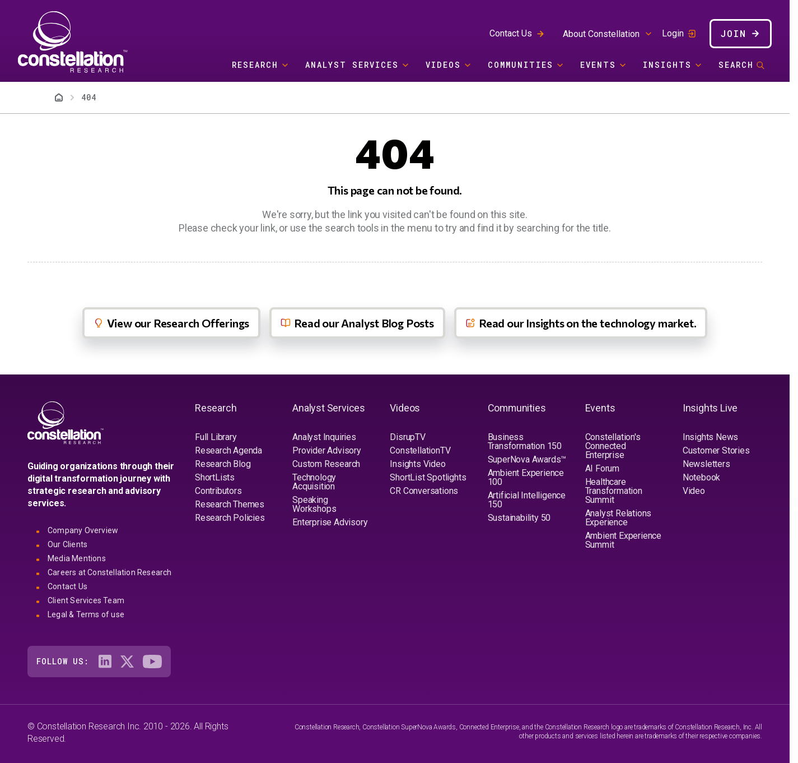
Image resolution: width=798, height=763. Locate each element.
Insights (667, 64)
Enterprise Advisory (329, 522)
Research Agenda (228, 450)
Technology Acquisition (314, 482)
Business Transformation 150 (525, 441)
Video (694, 490)
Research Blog (222, 464)
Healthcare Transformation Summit (613, 491)
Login (673, 33)
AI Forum (602, 468)
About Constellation (601, 34)
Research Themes (229, 504)
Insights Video (417, 464)
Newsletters (706, 464)
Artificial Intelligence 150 (527, 500)
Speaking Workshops (314, 504)
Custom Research (326, 464)
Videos (443, 64)
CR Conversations (424, 490)
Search (736, 64)
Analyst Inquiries (324, 437)
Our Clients (67, 544)
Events (598, 64)
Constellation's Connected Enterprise (613, 446)
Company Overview (83, 530)
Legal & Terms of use (86, 614)
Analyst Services (352, 64)
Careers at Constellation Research (110, 572)
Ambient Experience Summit (623, 540)
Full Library (216, 437)
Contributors (218, 490)
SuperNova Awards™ (527, 459)
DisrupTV (407, 437)
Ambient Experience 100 (526, 477)
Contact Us (510, 33)
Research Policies (230, 517)
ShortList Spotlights (428, 477)
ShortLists (215, 477)
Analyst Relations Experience (618, 518)
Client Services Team (86, 600)
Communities (520, 64)
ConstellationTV (420, 450)
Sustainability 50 (519, 517)
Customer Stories (716, 450)
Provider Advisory (326, 450)
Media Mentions (77, 558)
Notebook (701, 477)
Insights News (710, 437)
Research (255, 64)
